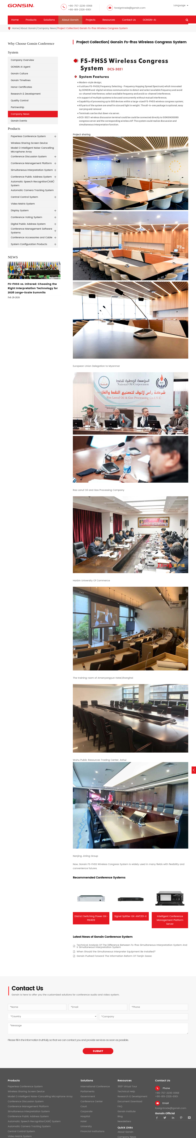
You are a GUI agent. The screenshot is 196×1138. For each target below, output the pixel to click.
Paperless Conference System (28, 136)
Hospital (85, 1116)
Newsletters (124, 1121)
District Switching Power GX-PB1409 (91, 918)
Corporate (86, 1111)
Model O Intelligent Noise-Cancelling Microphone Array (32, 150)
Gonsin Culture (19, 74)
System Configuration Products (29, 244)
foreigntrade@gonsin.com (129, 8)
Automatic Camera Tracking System (32, 190)
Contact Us (129, 20)
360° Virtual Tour (127, 1086)
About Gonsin (70, 20)
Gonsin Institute (127, 1111)
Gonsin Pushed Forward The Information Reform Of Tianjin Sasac (114, 956)
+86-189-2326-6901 (79, 10)
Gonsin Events (19, 121)
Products (31, 20)
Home (15, 20)
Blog (120, 1116)
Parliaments (87, 1091)
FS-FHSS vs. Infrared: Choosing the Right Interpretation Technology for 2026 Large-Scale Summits (33, 288)
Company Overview (22, 60)
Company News (47, 28)
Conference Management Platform (31, 163)
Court (83, 1106)
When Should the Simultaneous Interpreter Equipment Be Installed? (116, 952)
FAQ (120, 1106)
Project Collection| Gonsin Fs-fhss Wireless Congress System (92, 28)
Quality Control (19, 100)
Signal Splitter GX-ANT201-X (130, 916)
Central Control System (24, 197)
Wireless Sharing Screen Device (29, 143)
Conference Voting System (26, 217)
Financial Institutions (92, 1131)
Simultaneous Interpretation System (32, 170)
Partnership (17, 107)
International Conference (95, 1086)
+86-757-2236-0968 (80, 6)
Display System (20, 210)
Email (165, 1103)
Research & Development (26, 94)
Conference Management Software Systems (31, 231)
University (86, 1126)
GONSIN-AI (149, 20)
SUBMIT (98, 1051)
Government (87, 1096)
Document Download (130, 1101)
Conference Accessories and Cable (31, 237)
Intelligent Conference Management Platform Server (170, 920)
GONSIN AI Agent (20, 67)
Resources (108, 20)
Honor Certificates (21, 87)
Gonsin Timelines (20, 80)
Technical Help (126, 1091)
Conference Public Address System (31, 177)
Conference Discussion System (29, 156)
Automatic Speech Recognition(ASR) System (32, 183)
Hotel (83, 1121)
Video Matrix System (23, 204)
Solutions (49, 20)
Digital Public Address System (28, 224)
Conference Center (91, 1101)
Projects (90, 20)
